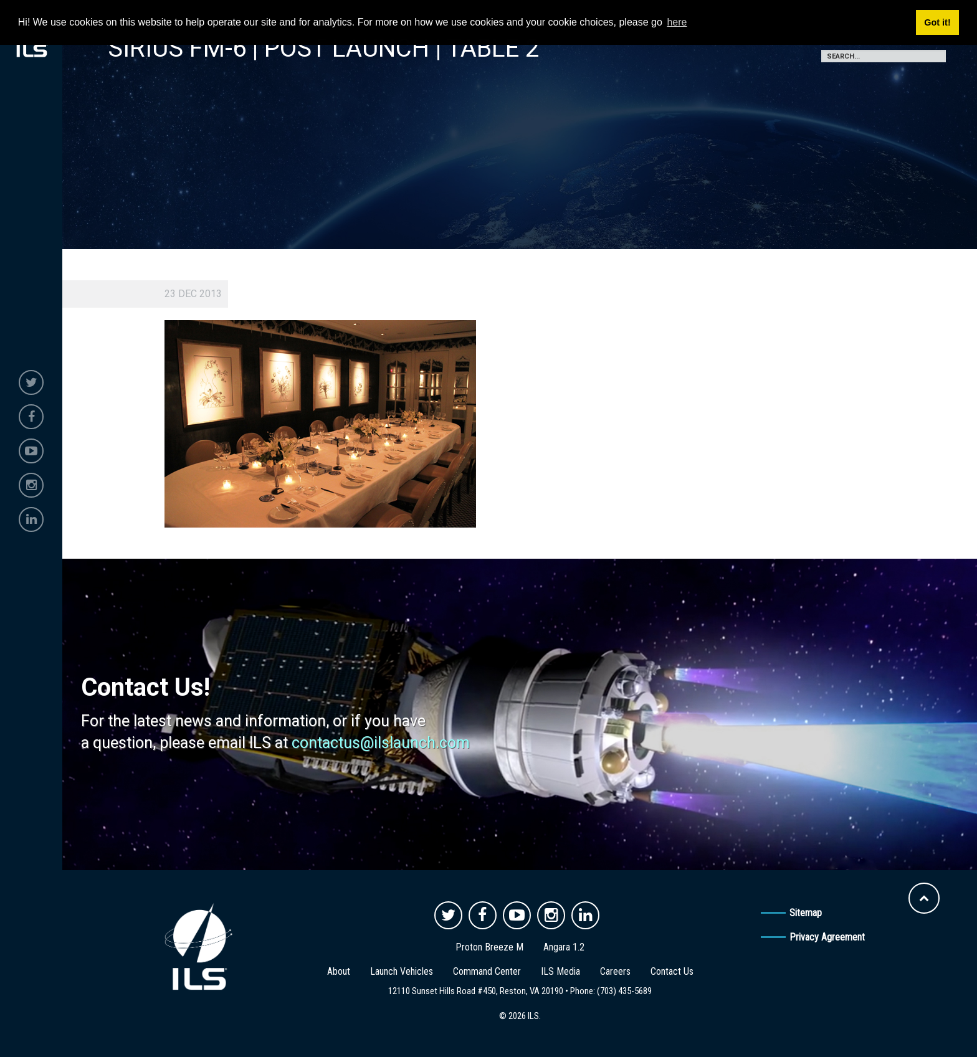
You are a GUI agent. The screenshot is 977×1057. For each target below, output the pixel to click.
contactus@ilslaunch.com (381, 743)
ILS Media (560, 971)
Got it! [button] (937, 22)
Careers (615, 971)
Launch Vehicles (401, 971)
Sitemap (805, 913)
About (338, 971)
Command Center (487, 971)
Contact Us (672, 971)
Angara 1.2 (563, 947)
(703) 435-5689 (624, 991)
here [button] (677, 22)
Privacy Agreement (827, 937)
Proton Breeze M (489, 947)
